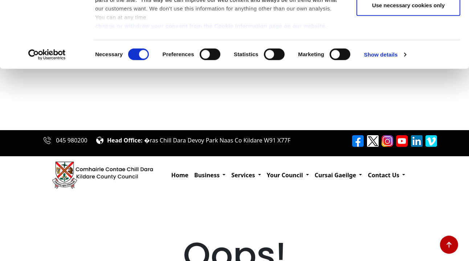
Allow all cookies (409, 19)
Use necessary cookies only (408, 66)
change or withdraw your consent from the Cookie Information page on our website (210, 87)
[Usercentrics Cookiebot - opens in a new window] (47, 116)
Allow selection (408, 43)
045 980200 (71, 140)
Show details (381, 116)
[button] (209, 175)
